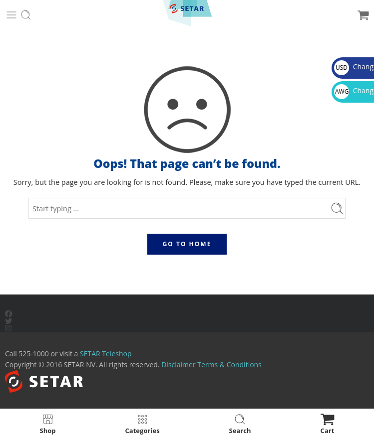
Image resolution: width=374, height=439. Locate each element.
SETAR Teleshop (106, 353)
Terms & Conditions (229, 364)
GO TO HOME (187, 244)
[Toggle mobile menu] (11, 15)
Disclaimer (178, 364)
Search (240, 424)
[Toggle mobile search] (25, 14)
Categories (142, 424)
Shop (47, 424)
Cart (328, 424)
